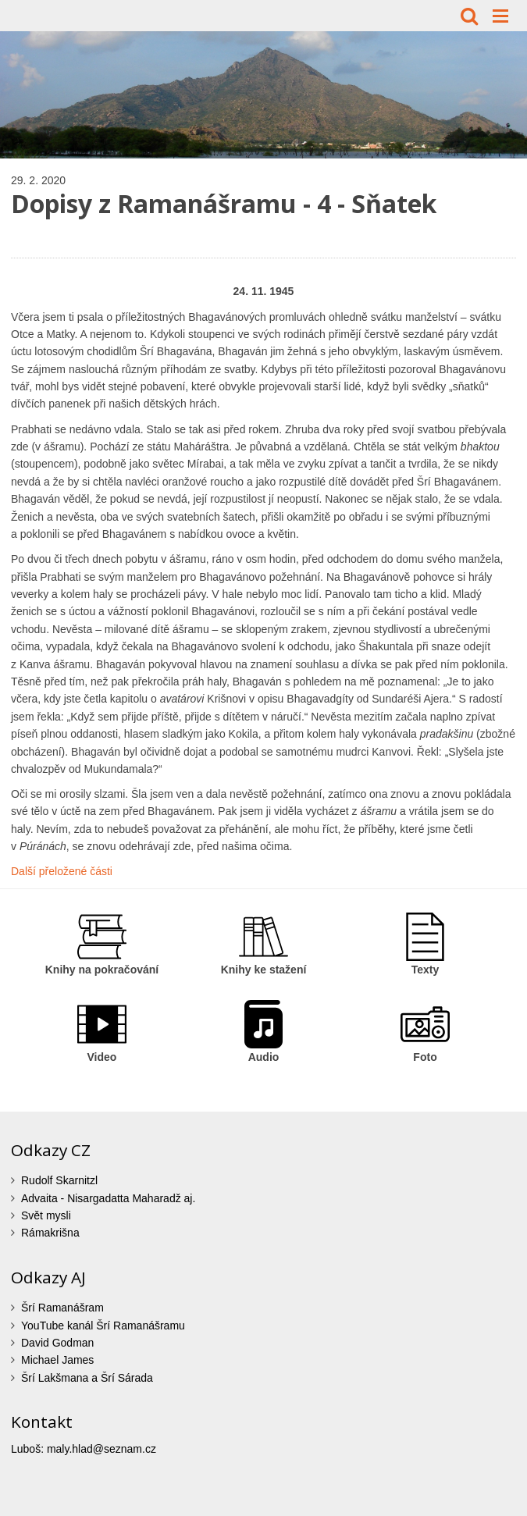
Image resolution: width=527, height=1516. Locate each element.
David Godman (57, 1342)
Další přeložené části (61, 871)
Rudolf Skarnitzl (59, 1180)
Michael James (57, 1360)
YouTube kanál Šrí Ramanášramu (103, 1325)
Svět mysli (46, 1215)
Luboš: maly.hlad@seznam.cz (83, 1449)
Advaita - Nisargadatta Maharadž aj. (108, 1198)
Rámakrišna (50, 1232)
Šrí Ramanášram (62, 1307)
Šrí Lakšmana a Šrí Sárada (87, 1378)
